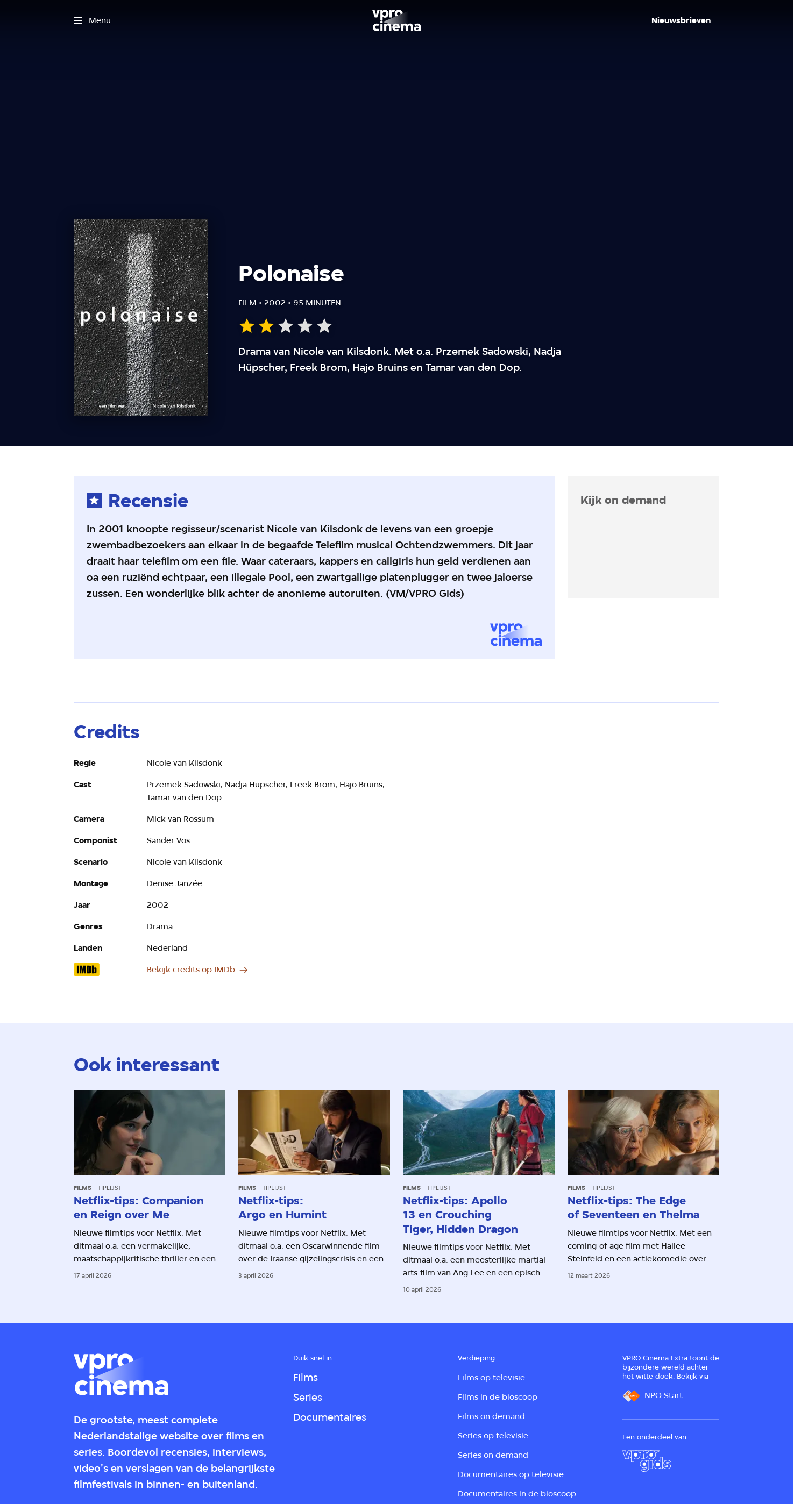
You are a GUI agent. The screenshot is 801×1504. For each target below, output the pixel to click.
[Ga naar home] (396, 20)
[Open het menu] (92, 20)
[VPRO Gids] (646, 1461)
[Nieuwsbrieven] (681, 20)
